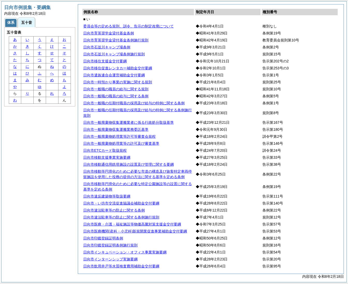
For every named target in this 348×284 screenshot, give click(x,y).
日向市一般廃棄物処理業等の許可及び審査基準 (121, 143)
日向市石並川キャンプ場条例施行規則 (114, 54)
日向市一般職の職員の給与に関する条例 (115, 96)
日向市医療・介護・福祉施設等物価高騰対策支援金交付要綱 (132, 224)
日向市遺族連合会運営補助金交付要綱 (114, 75)
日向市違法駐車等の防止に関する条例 (114, 210)
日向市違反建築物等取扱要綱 (106, 196)
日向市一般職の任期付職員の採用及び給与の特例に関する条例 (134, 103)
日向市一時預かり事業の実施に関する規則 (117, 82)
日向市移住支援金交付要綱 (105, 61)
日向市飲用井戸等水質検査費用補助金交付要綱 (121, 266)
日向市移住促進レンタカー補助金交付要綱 (117, 68)
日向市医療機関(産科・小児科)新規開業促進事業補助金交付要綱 (135, 231)
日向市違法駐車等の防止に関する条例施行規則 (121, 217)
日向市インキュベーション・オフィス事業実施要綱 (125, 252)
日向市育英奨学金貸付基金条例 (108, 33)
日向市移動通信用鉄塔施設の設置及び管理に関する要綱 (128, 164)
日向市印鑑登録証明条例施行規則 (110, 245)
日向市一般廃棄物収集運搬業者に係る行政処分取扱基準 (128, 122)
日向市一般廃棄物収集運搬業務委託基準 (115, 129)
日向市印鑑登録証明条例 (103, 238)
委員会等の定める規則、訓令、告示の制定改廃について (128, 26)
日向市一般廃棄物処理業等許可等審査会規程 (119, 136)
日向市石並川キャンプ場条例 (106, 47)
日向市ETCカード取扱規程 (105, 150)
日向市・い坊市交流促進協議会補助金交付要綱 (121, 203)
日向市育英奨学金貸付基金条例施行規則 (115, 40)
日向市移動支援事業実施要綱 (106, 157)
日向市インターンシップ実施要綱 (110, 259)
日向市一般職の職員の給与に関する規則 (115, 89)
